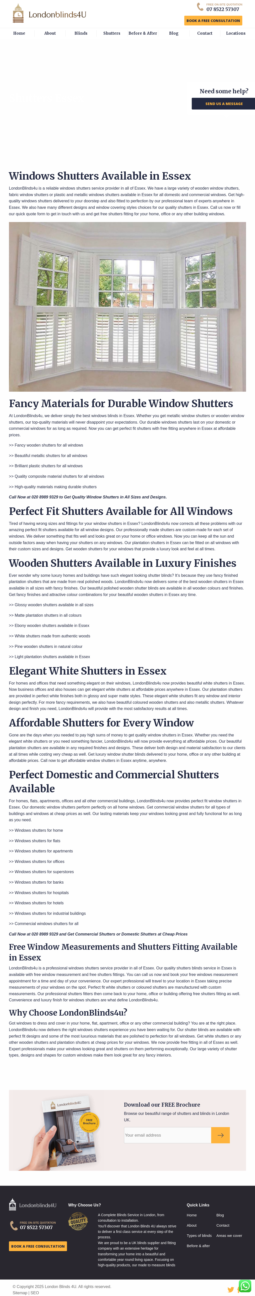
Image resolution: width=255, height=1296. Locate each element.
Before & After (142, 33)
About (50, 33)
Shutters (111, 33)
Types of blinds (199, 1235)
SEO (35, 1293)
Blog (174, 33)
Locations (236, 33)
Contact (204, 33)
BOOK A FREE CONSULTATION (213, 20)
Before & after (198, 1246)
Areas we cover (229, 1235)
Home (19, 33)
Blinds (80, 33)
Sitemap (20, 1293)
